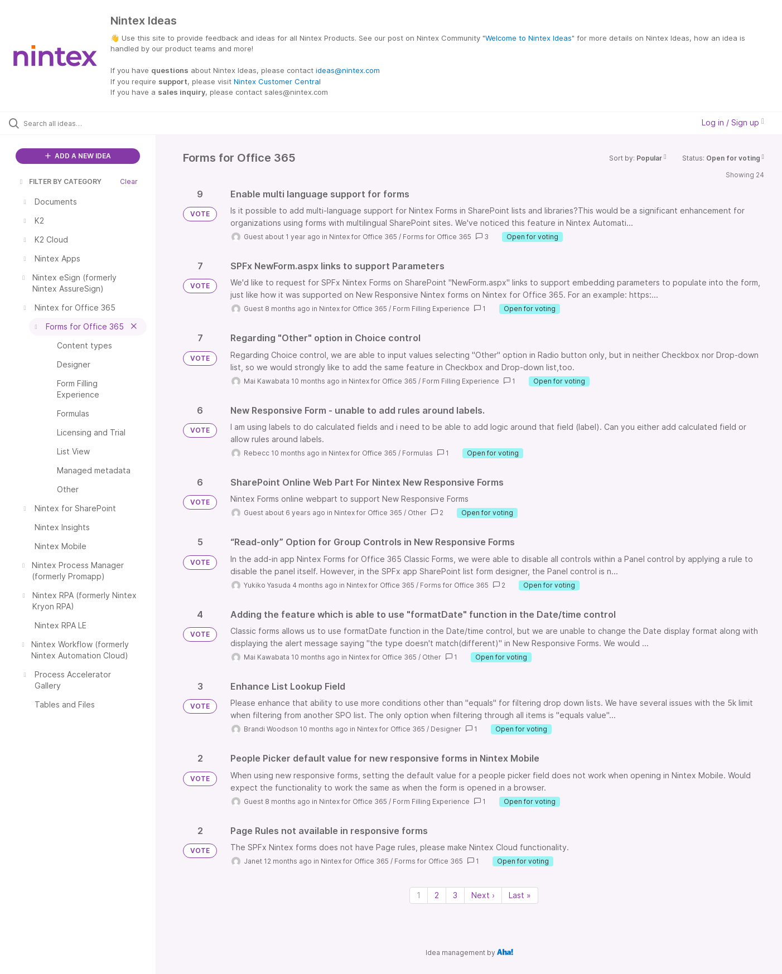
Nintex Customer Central (277, 81)
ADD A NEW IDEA (78, 156)
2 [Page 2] (437, 895)
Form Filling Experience (431, 308)
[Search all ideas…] (92, 123)
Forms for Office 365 (437, 236)
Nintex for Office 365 (363, 236)
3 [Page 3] (455, 895)
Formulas (417, 453)
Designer (446, 729)
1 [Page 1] (419, 895)
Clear (129, 181)
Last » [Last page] (520, 895)
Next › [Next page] (483, 895)
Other (417, 512)
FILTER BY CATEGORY (60, 181)
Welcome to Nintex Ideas (528, 37)
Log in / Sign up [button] (733, 122)
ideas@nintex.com (348, 70)
